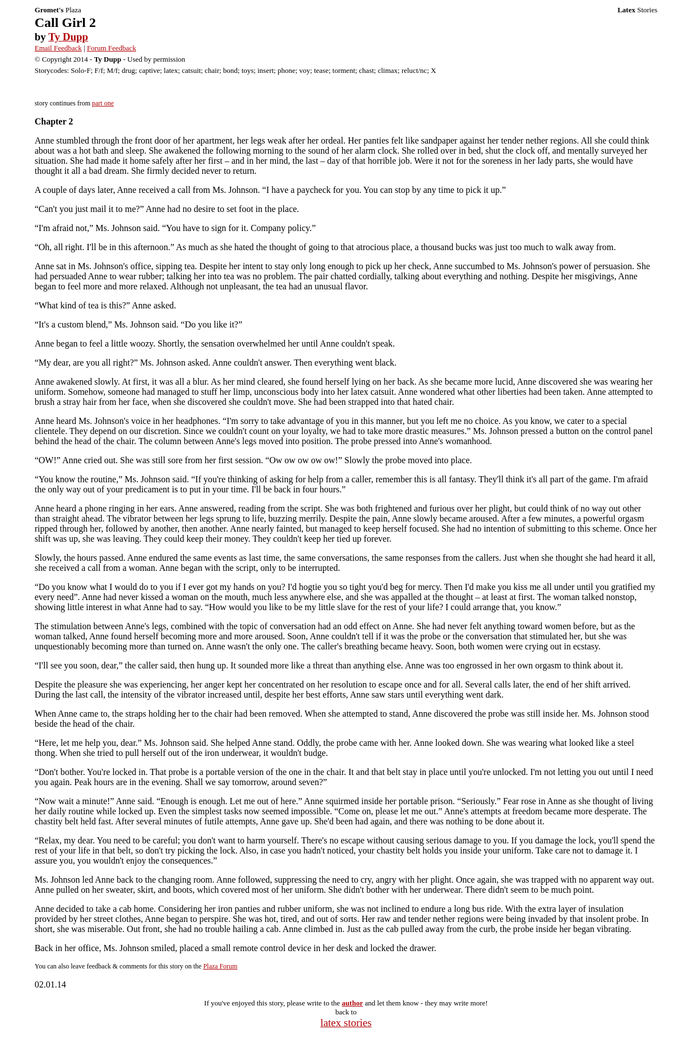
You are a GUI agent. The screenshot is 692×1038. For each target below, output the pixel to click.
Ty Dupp (68, 37)
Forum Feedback (111, 48)
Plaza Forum (220, 966)
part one (103, 103)
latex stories (345, 1022)
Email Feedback (58, 48)
